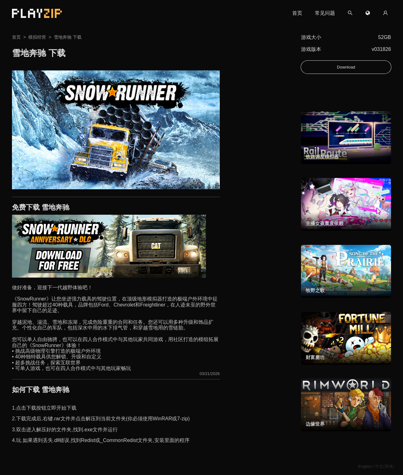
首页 (297, 13)
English (365, 466)
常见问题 (325, 13)
